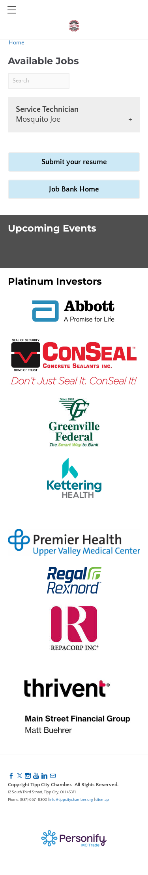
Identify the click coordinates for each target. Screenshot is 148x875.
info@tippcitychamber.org (71, 800)
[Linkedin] (44, 776)
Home (16, 42)
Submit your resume (74, 162)
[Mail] (53, 776)
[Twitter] (19, 776)
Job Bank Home (74, 189)
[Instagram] (28, 776)
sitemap (102, 800)
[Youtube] (36, 776)
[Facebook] (11, 776)
